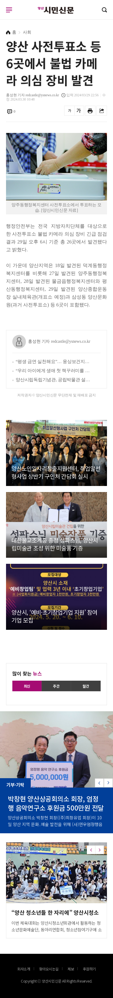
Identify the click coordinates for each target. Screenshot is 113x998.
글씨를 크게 (79, 110)
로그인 (1, 15)
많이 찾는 (27, 673)
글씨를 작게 (69, 110)
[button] (108, 782)
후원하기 (89, 968)
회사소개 (23, 968)
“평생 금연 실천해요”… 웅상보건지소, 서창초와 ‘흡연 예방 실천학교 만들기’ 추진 (54, 361)
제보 (70, 968)
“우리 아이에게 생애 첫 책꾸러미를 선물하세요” (54, 370)
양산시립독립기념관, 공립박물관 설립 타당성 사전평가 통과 (54, 379)
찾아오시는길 (49, 968)
